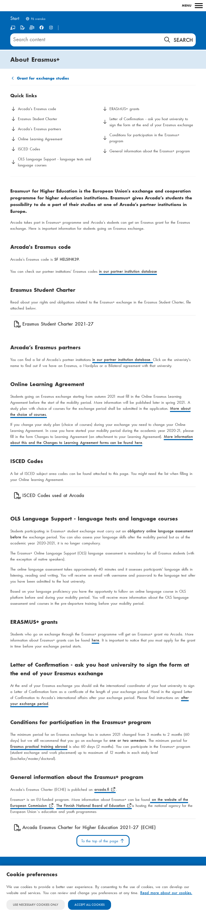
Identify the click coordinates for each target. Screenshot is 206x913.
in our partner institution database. (122, 359)
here (138, 442)
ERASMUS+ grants (124, 108)
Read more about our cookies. (166, 892)
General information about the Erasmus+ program (149, 151)
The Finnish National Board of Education (94, 805)
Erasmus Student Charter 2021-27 (58, 324)
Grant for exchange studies (43, 78)
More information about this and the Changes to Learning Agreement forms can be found (101, 439)
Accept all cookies (89, 905)
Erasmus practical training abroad (38, 746)
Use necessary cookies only (35, 905)
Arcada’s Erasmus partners (39, 128)
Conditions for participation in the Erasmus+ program (144, 137)
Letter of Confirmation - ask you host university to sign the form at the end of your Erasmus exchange (151, 121)
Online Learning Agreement (40, 138)
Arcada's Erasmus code (37, 108)
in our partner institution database (128, 271)
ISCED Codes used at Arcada (53, 495)
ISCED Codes (29, 149)
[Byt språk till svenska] (35, 19)
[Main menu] (103, 5)
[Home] (14, 18)
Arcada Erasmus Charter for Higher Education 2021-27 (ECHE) (89, 827)
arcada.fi (105, 789)
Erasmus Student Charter (37, 118)
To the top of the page (103, 840)
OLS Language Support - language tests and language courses (54, 162)
